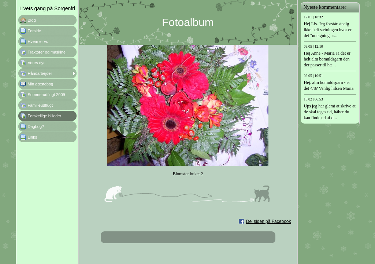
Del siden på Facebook (268, 221)
